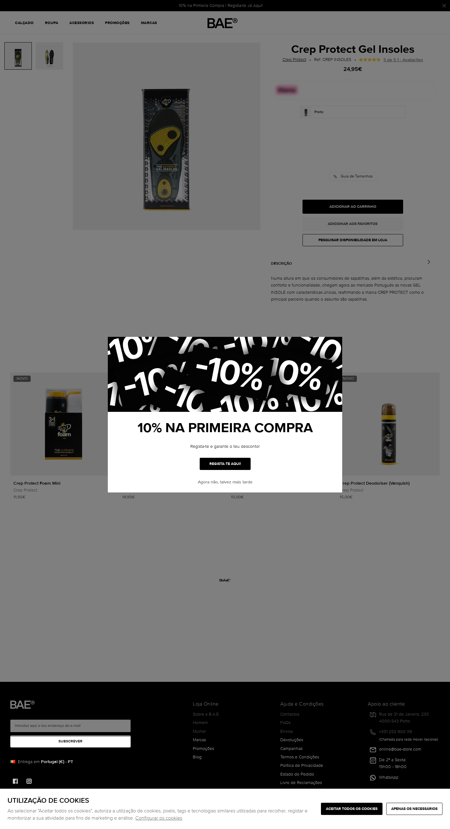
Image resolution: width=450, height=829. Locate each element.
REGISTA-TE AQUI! (225, 464)
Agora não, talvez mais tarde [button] (225, 482)
